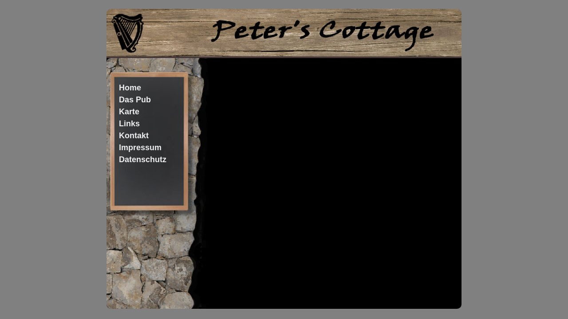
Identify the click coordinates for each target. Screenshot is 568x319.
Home (130, 87)
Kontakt (134, 135)
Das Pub (135, 99)
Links (129, 123)
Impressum (140, 147)
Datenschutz (142, 159)
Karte (129, 111)
